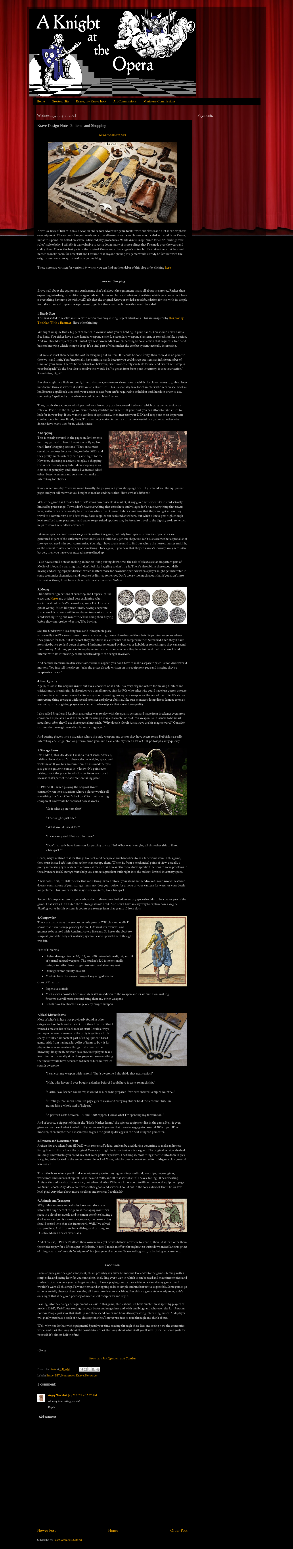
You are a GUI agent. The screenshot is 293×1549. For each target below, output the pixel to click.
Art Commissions (124, 101)
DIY (57, 1376)
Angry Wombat (57, 1395)
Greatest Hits (60, 101)
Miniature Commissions (160, 101)
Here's (54, 598)
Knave (80, 1376)
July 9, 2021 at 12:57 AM (82, 1395)
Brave (50, 1376)
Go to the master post (112, 135)
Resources (91, 1376)
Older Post (179, 1530)
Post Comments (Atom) (68, 1540)
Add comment (47, 1417)
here (168, 267)
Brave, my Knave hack (91, 101)
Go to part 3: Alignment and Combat (112, 1358)
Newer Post (46, 1530)
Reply (51, 1407)
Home (41, 101)
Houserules (68, 1376)
